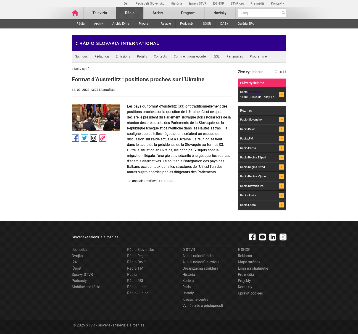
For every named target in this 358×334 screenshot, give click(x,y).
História (177, 3)
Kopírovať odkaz (102, 138)
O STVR (188, 249)
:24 (74, 262)
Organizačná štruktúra (200, 268)
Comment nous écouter (190, 56)
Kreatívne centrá (195, 299)
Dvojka (77, 256)
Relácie (166, 23)
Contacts (160, 56)
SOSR (207, 23)
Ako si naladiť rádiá (198, 256)
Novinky (219, 13)
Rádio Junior (137, 293)
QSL (217, 56)
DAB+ (224, 23)
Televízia (99, 13)
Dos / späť (80, 69)
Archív (98, 23)
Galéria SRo (246, 23)
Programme (258, 56)
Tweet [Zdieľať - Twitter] (84, 138)
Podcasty (187, 23)
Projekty (244, 281)
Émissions (123, 56)
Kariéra (188, 281)
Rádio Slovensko (140, 249)
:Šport (76, 268)
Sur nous (81, 56)
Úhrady (188, 293)
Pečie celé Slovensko (150, 3)
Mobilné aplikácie (86, 287)
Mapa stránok (249, 262)
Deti (127, 3)
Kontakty (277, 3)
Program (145, 23)
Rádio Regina (138, 256)
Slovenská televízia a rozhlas (95, 237)
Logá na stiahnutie (253, 268)
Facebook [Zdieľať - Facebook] (75, 138)
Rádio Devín (137, 262)
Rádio (129, 13)
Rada (186, 287)
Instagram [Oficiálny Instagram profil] (93, 138)
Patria (132, 274)
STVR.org (238, 3)
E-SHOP (219, 3)
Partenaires (234, 56)
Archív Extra (120, 23)
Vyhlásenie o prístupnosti (202, 305)
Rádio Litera (137, 287)
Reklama (245, 256)
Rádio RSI (135, 281)
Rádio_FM (135, 268)
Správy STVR (197, 3)
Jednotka (79, 249)
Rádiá (80, 23)
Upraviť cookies (250, 293)
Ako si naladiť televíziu (200, 262)
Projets (142, 56)
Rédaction (102, 56)
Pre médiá (257, 3)
